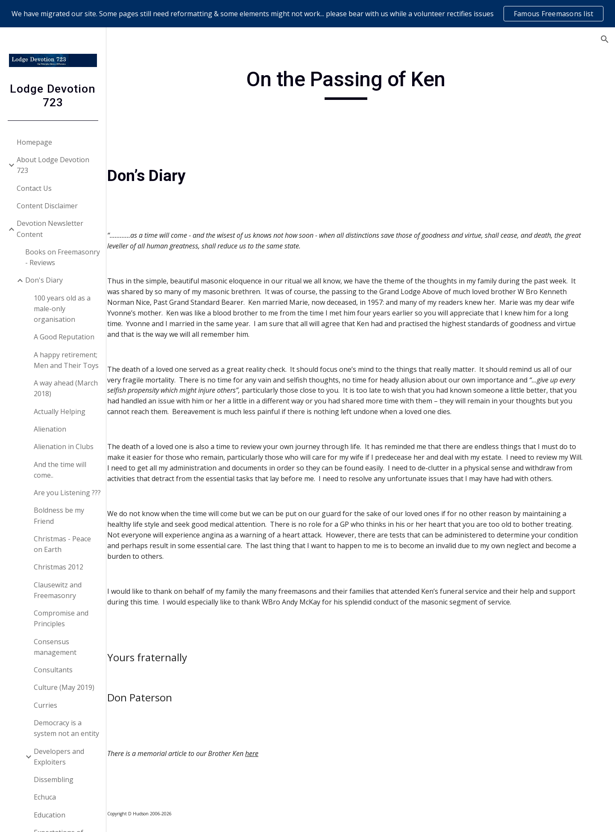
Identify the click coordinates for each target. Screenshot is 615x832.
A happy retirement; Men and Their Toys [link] (66, 360)
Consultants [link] (53, 669)
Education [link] (50, 815)
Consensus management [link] (55, 647)
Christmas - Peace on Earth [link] (62, 544)
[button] (604, 39)
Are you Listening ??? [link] (67, 492)
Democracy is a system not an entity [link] (67, 728)
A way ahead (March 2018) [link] (66, 388)
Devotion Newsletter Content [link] (50, 229)
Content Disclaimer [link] (47, 205)
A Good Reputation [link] (64, 337)
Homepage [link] (35, 142)
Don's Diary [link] (44, 280)
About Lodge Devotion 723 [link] (53, 165)
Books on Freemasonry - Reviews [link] (63, 257)
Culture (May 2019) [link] (64, 687)
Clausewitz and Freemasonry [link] (58, 590)
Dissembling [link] (54, 779)
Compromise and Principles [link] (61, 618)
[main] (361, 83)
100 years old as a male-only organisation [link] (62, 308)
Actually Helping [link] (60, 411)
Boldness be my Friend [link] (59, 515)
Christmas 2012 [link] (59, 567)
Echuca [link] (45, 797)
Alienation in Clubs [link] (64, 446)
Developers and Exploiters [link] (59, 757)
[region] (307, 13)
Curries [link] (46, 705)
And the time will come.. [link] (60, 470)
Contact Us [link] (34, 188)
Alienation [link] (50, 429)
